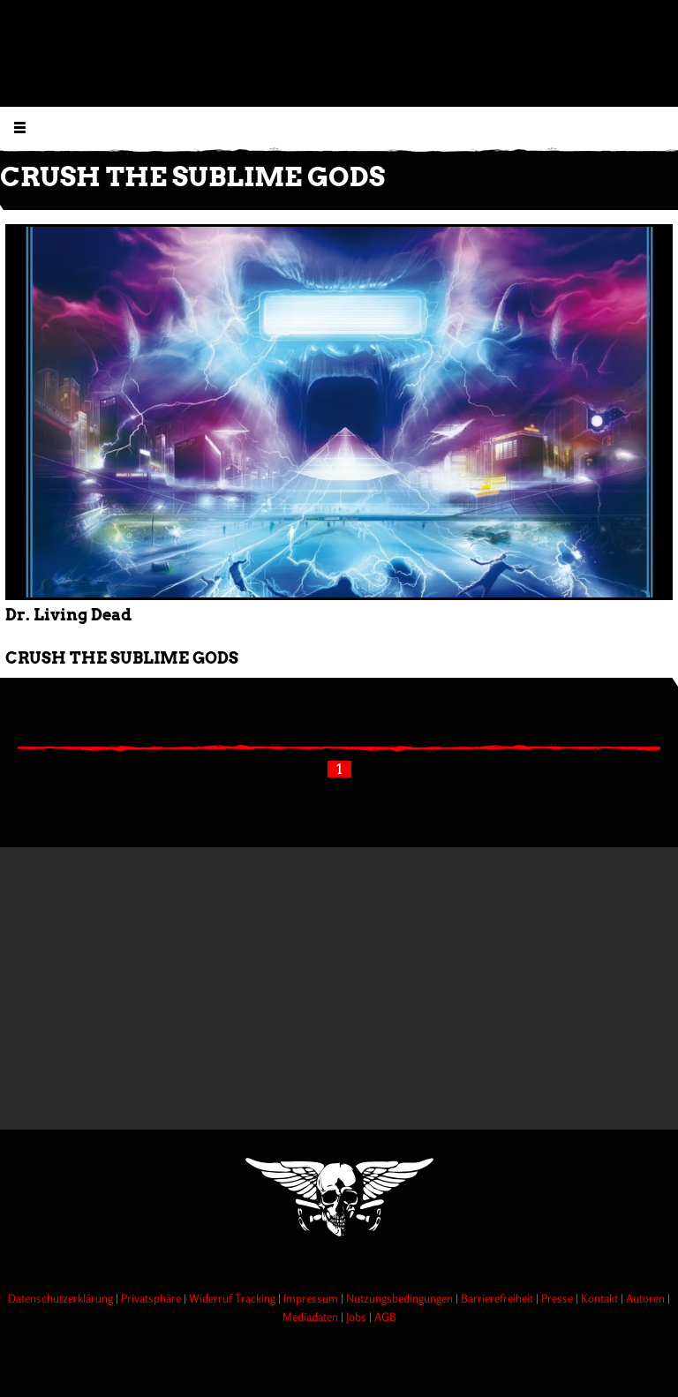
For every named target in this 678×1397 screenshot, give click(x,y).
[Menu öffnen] (20, 126)
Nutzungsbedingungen (401, 1298)
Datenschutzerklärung (62, 1298)
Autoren (646, 1298)
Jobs (357, 1317)
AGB (385, 1317)
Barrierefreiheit (498, 1298)
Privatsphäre (152, 1298)
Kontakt (601, 1298)
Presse (558, 1298)
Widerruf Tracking (233, 1298)
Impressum (312, 1298)
